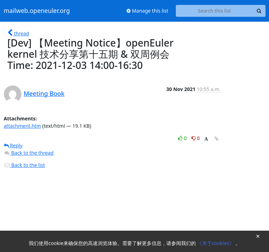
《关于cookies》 (216, 243)
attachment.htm (22, 125)
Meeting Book (44, 93)
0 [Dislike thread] (196, 138)
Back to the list (24, 165)
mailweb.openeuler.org (37, 11)
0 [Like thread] (183, 138)
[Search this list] (214, 11)
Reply (13, 145)
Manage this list (147, 10)
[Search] (259, 11)
